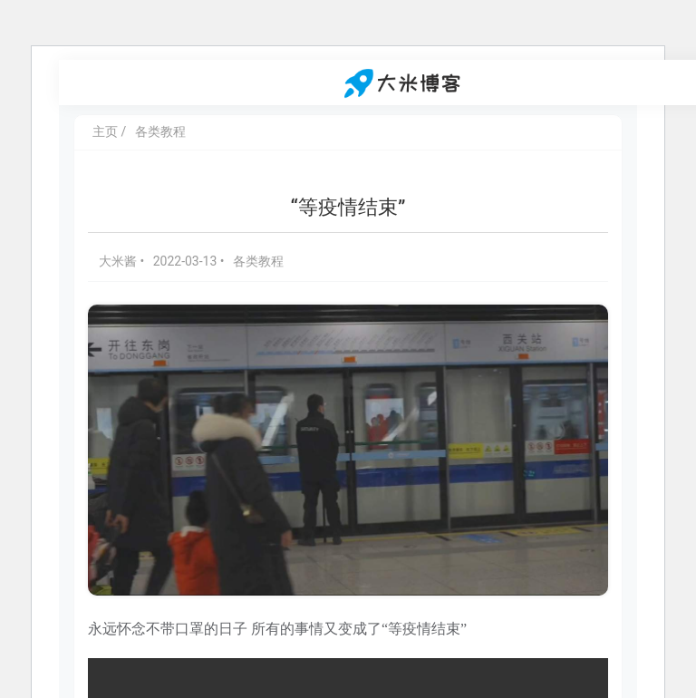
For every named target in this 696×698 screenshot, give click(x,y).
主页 (105, 131)
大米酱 (119, 261)
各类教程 (160, 131)
